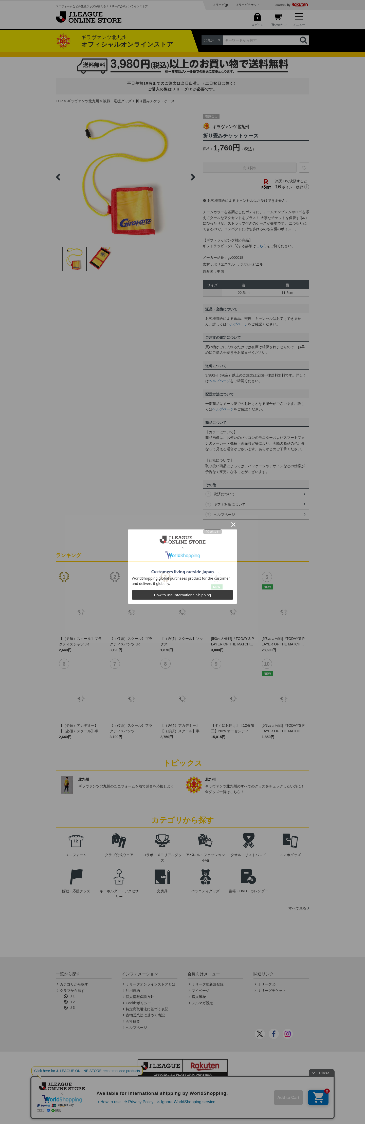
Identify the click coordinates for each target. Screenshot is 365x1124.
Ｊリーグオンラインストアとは (150, 984)
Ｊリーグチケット (247, 5)
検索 (304, 40)
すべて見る (297, 908)
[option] (125, 177)
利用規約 (133, 991)
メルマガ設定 (202, 1003)
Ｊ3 (72, 1007)
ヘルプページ (237, 324)
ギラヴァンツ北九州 (83, 101)
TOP (59, 101)
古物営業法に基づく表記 (145, 1015)
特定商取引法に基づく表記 (147, 1009)
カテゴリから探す (74, 984)
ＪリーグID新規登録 (208, 984)
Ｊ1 (72, 996)
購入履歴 (199, 997)
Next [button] (193, 177)
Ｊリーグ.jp (220, 5)
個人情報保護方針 (140, 997)
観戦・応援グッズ (117, 101)
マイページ (200, 991)
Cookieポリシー (138, 1003)
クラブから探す (72, 991)
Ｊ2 (72, 1002)
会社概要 (133, 1021)
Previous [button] (58, 177)
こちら (261, 246)
